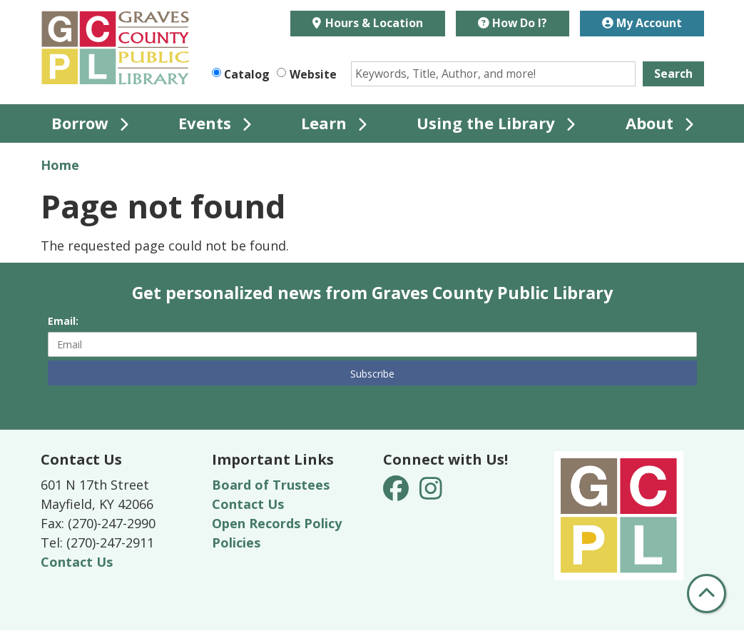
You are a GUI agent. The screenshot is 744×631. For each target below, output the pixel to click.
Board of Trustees (271, 484)
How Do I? (512, 23)
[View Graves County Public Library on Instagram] (430, 493)
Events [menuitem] (204, 122)
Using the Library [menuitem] (486, 122)
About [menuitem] (649, 122)
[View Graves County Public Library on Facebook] (397, 493)
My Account (642, 23)
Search (673, 73)
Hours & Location (372, 23)
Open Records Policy (277, 523)
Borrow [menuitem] (79, 122)
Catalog (247, 74)
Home (60, 164)
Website (313, 74)
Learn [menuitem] (324, 122)
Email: (63, 321)
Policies (236, 542)
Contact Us (77, 561)
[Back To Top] (706, 593)
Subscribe (372, 373)
